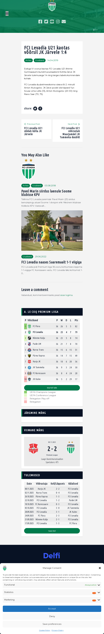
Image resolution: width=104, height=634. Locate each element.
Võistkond (33, 320)
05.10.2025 (29, 508)
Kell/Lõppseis (58, 483)
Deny (52, 616)
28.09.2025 (29, 512)
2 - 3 (57, 515)
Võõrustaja (41, 483)
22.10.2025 (29, 500)
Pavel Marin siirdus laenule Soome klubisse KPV (46, 193)
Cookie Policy (44, 630)
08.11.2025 (52, 442)
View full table (52, 388)
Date (29, 483)
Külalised (73, 483)
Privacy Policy (58, 630)
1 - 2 (57, 500)
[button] (99, 568)
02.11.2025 (29, 492)
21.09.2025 (29, 519)
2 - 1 (57, 519)
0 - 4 (57, 492)
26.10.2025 (29, 496)
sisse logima (66, 295)
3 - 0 (57, 508)
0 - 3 (57, 504)
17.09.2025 (29, 523)
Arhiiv (28, 60)
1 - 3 (57, 496)
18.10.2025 (29, 504)
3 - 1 (57, 512)
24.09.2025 (29, 515)
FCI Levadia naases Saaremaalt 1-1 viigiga (51, 262)
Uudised (39, 60)
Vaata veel (52, 531)
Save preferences (52, 624)
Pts (76, 320)
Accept (52, 608)
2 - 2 (57, 489)
